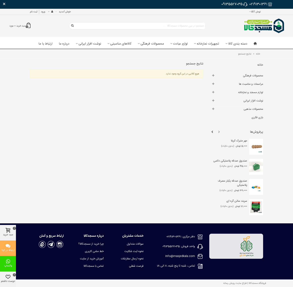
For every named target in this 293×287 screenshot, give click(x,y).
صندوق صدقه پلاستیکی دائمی (230, 161)
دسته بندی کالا (237, 44)
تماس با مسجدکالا (94, 266)
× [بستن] (4, 4)
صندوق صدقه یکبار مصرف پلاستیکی (232, 183)
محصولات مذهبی (253, 109)
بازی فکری (257, 117)
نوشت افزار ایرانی (90, 44)
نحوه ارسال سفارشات (132, 258)
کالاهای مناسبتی (120, 44)
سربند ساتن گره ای (236, 201)
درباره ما (64, 44)
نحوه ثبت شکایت (134, 251)
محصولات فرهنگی (152, 44)
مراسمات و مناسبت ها (251, 84)
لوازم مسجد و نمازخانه (250, 92)
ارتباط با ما (45, 44)
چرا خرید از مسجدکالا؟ (91, 244)
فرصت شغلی (136, 266)
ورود (43, 12)
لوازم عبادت (180, 44)
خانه (260, 65)
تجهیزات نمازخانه (208, 44)
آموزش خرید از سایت (92, 258)
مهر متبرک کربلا (239, 141)
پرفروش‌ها (256, 132)
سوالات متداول (135, 244)
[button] (219, 132)
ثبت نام (33, 12)
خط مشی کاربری (94, 251)
